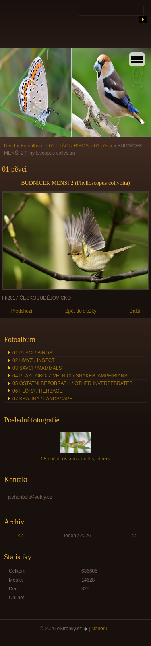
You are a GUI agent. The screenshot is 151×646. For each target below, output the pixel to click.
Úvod (9, 146)
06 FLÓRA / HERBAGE (37, 391)
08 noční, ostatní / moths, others (75, 459)
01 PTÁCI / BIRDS (69, 146)
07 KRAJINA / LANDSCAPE (42, 399)
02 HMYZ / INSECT (33, 360)
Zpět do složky (80, 311)
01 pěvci (103, 146)
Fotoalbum (32, 146)
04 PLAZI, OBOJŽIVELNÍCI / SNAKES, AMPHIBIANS (69, 376)
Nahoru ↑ (101, 629)
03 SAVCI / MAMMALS (37, 368)
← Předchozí (18, 311)
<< (20, 535)
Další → (138, 311)
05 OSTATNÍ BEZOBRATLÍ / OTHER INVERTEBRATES (72, 383)
